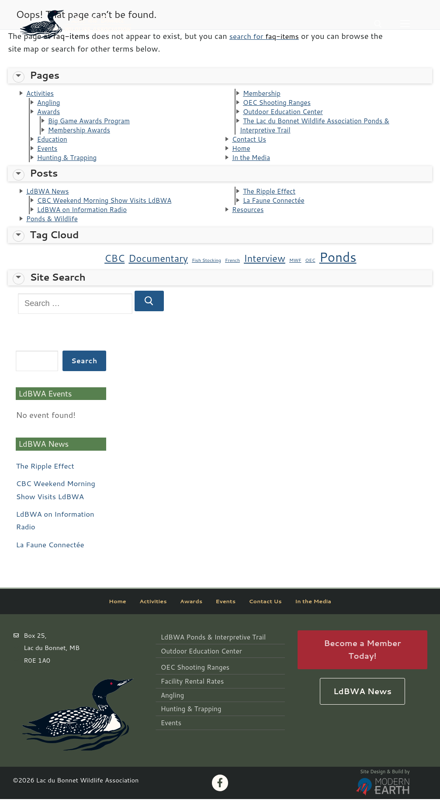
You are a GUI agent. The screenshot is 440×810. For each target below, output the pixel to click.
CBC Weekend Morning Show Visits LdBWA (111, 208)
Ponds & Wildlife (55, 228)
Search (84, 371)
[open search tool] (378, 24)
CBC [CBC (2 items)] (114, 268)
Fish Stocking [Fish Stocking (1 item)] (206, 270)
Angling (50, 103)
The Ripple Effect (272, 198)
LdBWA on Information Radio (86, 218)
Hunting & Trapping (70, 164)
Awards (50, 113)
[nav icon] (405, 24)
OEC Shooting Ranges (280, 103)
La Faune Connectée (277, 208)
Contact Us (251, 144)
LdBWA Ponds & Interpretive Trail (210, 647)
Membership (263, 93)
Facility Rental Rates (190, 689)
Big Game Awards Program (93, 124)
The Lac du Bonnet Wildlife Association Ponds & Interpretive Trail (321, 129)
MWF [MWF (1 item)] (295, 270)
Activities (42, 93)
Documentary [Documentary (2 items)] (158, 268)
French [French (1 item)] (232, 270)
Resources (249, 218)
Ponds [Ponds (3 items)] (338, 267)
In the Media (253, 164)
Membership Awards (82, 134)
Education (54, 144)
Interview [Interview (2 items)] (264, 268)
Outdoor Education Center (287, 113)
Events (49, 154)
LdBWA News (50, 198)
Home (242, 154)
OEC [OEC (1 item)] (310, 270)
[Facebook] (220, 794)
